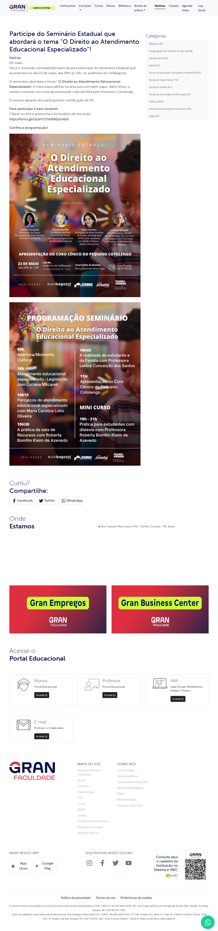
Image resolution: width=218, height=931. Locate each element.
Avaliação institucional (129, 805)
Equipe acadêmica (127, 776)
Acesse (41, 695)
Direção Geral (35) (158, 58)
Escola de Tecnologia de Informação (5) (169, 94)
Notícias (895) (156, 101)
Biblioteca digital (126, 800)
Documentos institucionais (132, 782)
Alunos (110, 5)
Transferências (85, 792)
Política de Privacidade (90, 827)
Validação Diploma (87, 833)
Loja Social (201, 7)
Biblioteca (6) (156, 44)
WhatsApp (72, 500)
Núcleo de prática (140, 7)
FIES (80, 798)
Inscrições (85, 5)
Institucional (67, 5)
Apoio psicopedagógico (130, 788)
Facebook (22, 500)
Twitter (47, 500)
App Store (19, 865)
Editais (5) (154, 65)
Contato (174, 5)
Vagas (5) (154, 116)
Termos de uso (105, 897)
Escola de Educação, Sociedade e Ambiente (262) (175, 73)
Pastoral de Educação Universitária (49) (170, 109)
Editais (81, 810)
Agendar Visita (187, 7)
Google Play (44, 865)
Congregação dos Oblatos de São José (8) (170, 51)
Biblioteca (125, 5)
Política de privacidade (76, 897)
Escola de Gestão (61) (160, 87)
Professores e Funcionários (92, 821)
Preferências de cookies (136, 897)
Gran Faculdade (126, 770)
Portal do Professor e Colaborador (89, 772)
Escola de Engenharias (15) (163, 80)
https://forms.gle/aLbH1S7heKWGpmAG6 (39, 119)
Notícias (160, 5)
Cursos (99, 5)
